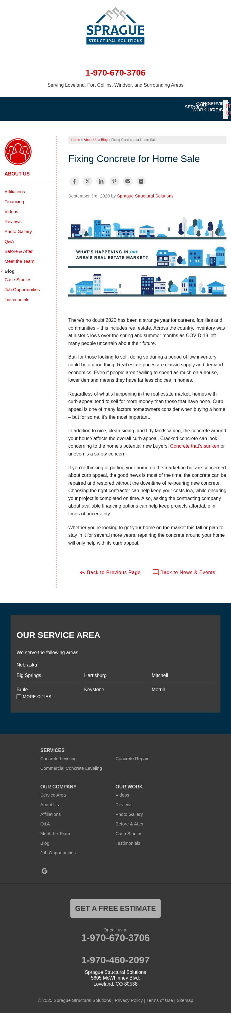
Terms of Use (159, 996)
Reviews (13, 217)
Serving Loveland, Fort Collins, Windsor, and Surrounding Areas (116, 85)
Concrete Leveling (58, 754)
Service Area (53, 791)
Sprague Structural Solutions (145, 192)
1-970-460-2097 (115, 956)
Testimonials (17, 295)
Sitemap (185, 996)
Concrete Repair (132, 754)
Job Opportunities (22, 285)
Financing (14, 197)
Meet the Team (19, 256)
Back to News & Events (184, 568)
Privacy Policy (129, 996)
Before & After (18, 247)
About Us (17, 169)
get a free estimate (115, 904)
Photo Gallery (18, 227)
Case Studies (18, 275)
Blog (9, 266)
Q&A (9, 237)
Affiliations (15, 187)
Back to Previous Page (110, 568)
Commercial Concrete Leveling (71, 764)
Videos (11, 207)
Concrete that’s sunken (194, 442)
